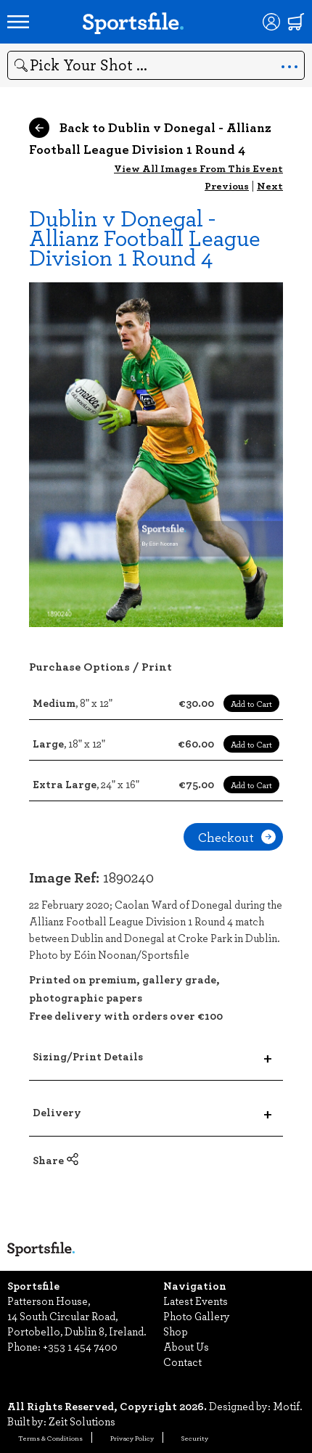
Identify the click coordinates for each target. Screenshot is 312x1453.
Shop (175, 1331)
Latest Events (195, 1300)
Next (270, 185)
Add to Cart (251, 703)
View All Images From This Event (198, 168)
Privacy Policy (132, 1438)
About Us (186, 1346)
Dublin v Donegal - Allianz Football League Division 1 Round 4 (144, 237)
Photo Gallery (196, 1316)
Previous (227, 185)
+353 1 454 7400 (80, 1346)
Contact (182, 1361)
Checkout (237, 837)
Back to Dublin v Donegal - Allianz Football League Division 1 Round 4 (150, 138)
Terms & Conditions (50, 1438)
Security (194, 1438)
